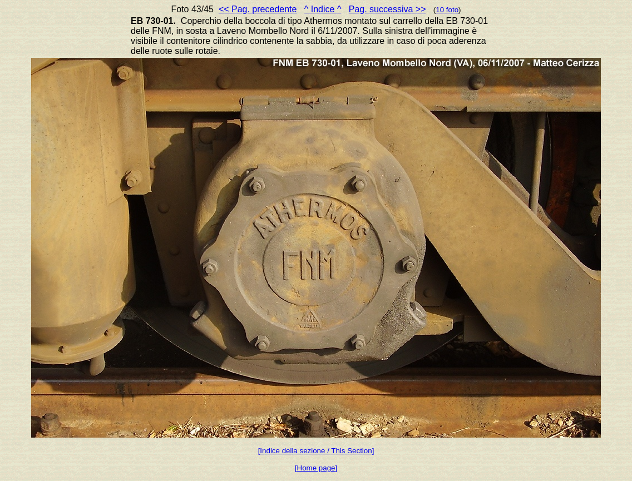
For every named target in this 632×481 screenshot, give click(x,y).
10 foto (447, 10)
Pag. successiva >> (387, 9)
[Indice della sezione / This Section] (316, 451)
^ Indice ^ (323, 9)
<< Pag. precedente (258, 9)
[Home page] (316, 468)
